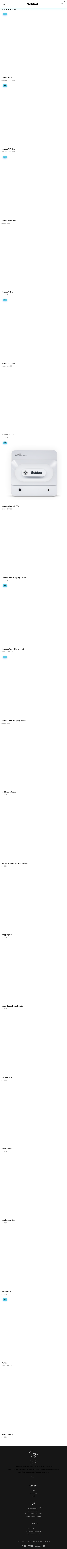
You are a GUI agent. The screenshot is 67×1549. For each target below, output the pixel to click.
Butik (33, 1496)
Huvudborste (7, 1435)
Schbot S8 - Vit (8, 436)
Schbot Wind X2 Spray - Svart (14, 578)
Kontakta (33, 1493)
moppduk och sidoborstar (12, 1007)
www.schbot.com (33, 1534)
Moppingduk (7, 935)
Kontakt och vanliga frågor (33, 1508)
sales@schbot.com (33, 1531)
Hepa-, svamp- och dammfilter (15, 864)
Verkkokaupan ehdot (33, 1516)
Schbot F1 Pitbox (8, 150)
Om (33, 1491)
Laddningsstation (9, 793)
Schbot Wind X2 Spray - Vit (13, 650)
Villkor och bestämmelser (33, 1514)
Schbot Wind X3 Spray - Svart (14, 721)
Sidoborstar (6, 1150)
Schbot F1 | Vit (7, 77)
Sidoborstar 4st (8, 1221)
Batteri (4, 1364)
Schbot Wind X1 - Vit (10, 507)
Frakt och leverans (33, 1511)
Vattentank (6, 1292)
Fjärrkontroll (7, 1078)
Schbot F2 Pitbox (9, 221)
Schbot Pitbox (7, 293)
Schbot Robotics (33, 1528)
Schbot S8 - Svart (9, 364)
